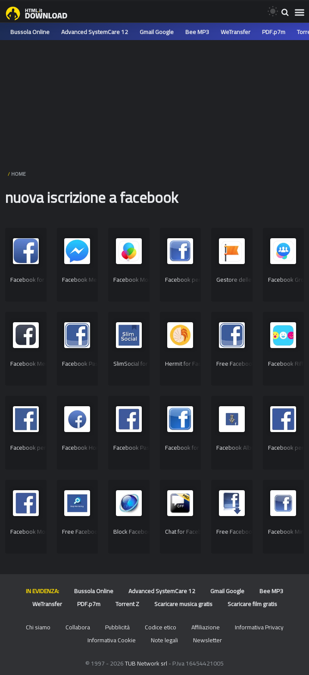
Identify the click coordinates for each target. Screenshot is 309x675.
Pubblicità (117, 627)
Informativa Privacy (259, 627)
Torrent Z (127, 604)
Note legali (164, 640)
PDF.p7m (273, 31)
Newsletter (207, 640)
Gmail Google (157, 31)
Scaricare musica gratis (183, 604)
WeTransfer (235, 31)
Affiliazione (205, 627)
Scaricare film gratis (252, 604)
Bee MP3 (197, 31)
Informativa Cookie (111, 640)
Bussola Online (30, 31)
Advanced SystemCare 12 (94, 31)
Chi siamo (38, 627)
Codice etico (160, 627)
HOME (18, 174)
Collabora (78, 627)
